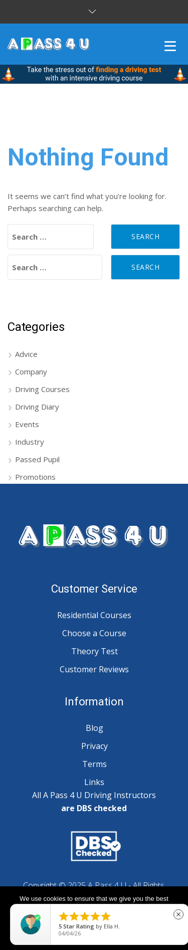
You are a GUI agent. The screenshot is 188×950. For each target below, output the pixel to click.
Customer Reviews (94, 669)
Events (27, 424)
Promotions (35, 477)
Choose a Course (94, 633)
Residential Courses (94, 615)
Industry (29, 442)
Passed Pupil (37, 459)
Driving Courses (42, 389)
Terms (94, 764)
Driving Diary (37, 407)
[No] (175, 918)
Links (94, 782)
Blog (94, 727)
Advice (26, 354)
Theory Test (94, 651)
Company (31, 371)
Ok (94, 933)
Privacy (94, 745)
